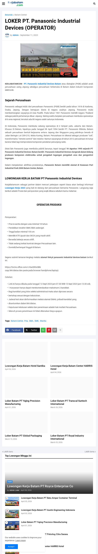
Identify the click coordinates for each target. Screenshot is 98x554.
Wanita (43, 321)
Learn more (20, 540)
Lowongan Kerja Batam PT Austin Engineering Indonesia (48, 510)
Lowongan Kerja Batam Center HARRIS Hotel (42, 546)
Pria (26, 321)
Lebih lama (89, 451)
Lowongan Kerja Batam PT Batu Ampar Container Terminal (49, 498)
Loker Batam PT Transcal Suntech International (68, 402)
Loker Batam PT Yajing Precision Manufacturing (44, 522)
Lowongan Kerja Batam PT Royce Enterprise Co (40, 486)
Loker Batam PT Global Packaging (23, 435)
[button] (3, 3)
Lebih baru (8, 451)
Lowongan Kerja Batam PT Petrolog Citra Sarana (44, 534)
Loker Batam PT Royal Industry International (67, 437)
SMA (31, 321)
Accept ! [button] (11, 546)
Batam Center (21, 15)
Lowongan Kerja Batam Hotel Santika (25, 365)
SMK (37, 321)
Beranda (9, 15)
